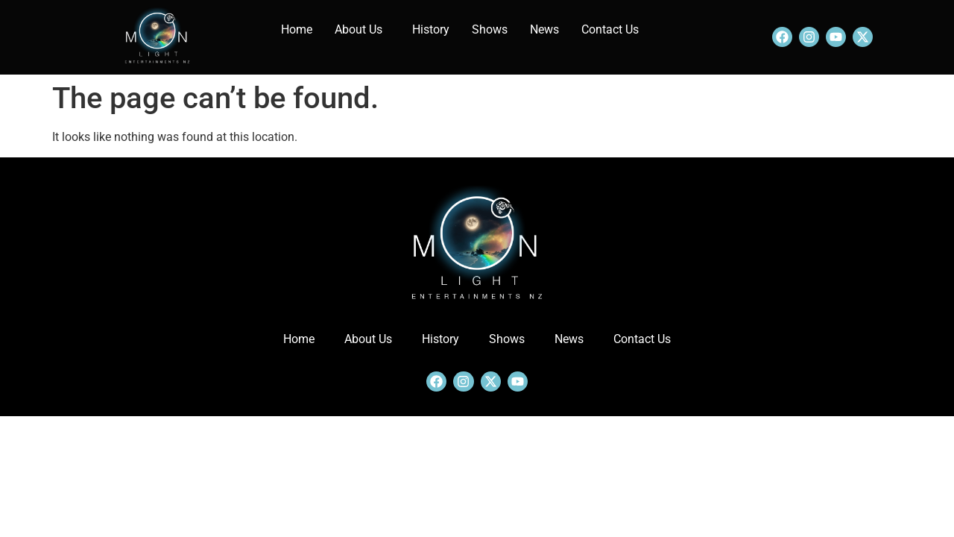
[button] (362, 30)
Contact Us (610, 29)
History (430, 29)
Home (296, 29)
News (544, 29)
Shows (490, 29)
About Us (358, 29)
